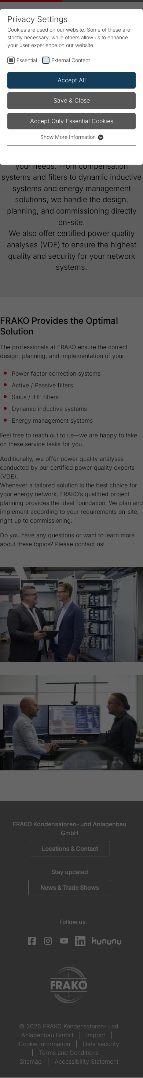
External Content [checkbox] (70, 60)
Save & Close (72, 100)
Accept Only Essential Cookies (71, 121)
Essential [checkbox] (26, 60)
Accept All (72, 80)
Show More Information (71, 137)
